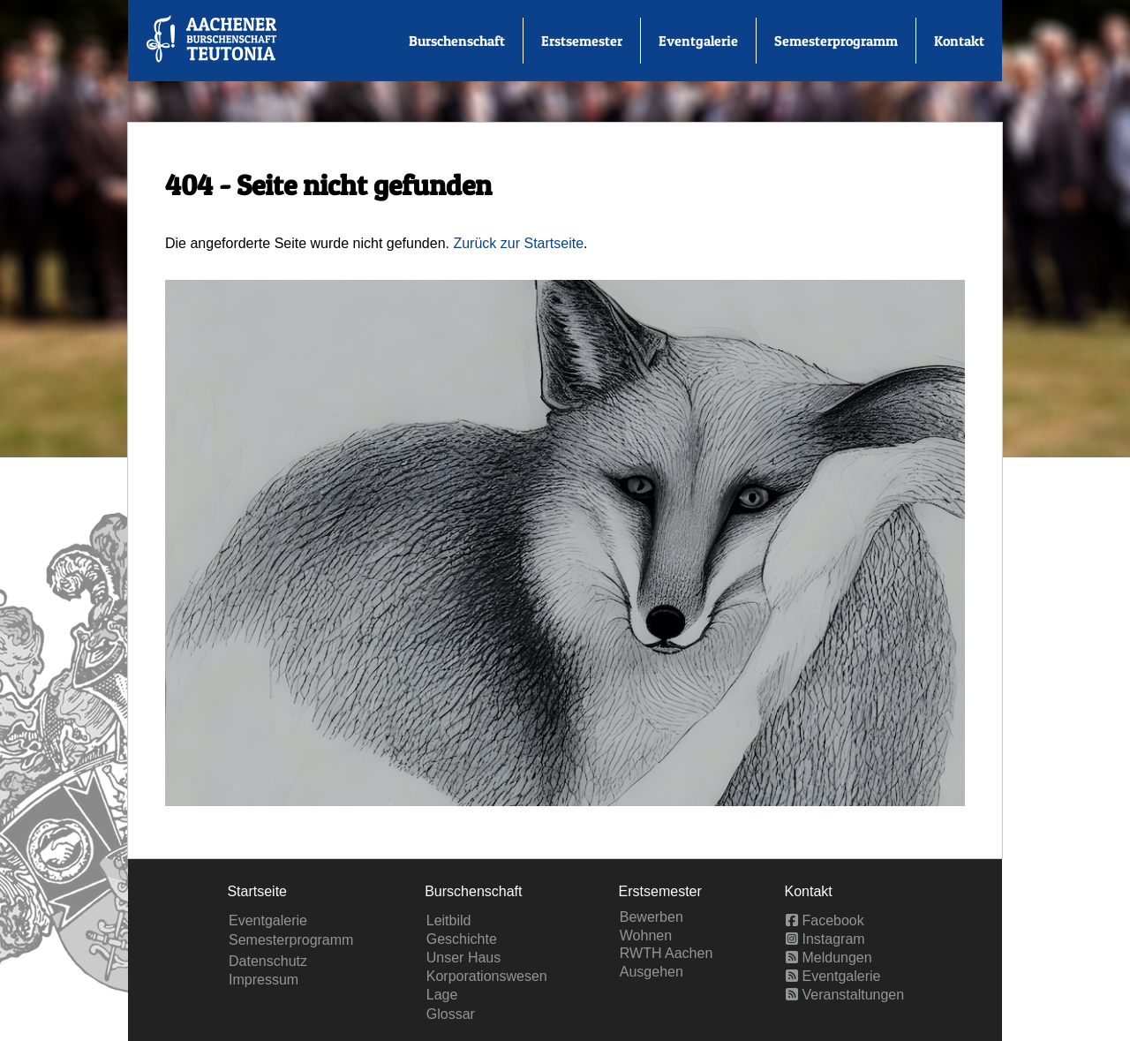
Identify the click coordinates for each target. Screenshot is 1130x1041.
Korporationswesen (486, 976)
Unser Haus (463, 957)
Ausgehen (651, 971)
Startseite (257, 891)
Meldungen (829, 957)
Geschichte (461, 939)
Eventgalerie (698, 40)
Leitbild (448, 920)
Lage (442, 994)
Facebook (825, 920)
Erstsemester (581, 40)
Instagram (825, 939)
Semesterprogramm (836, 40)
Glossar (450, 1014)
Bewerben (651, 916)
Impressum (263, 979)
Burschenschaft (457, 40)
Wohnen (646, 935)
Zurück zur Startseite (518, 243)
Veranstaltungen (845, 994)
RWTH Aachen (666, 953)
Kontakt (959, 40)
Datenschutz (268, 961)
